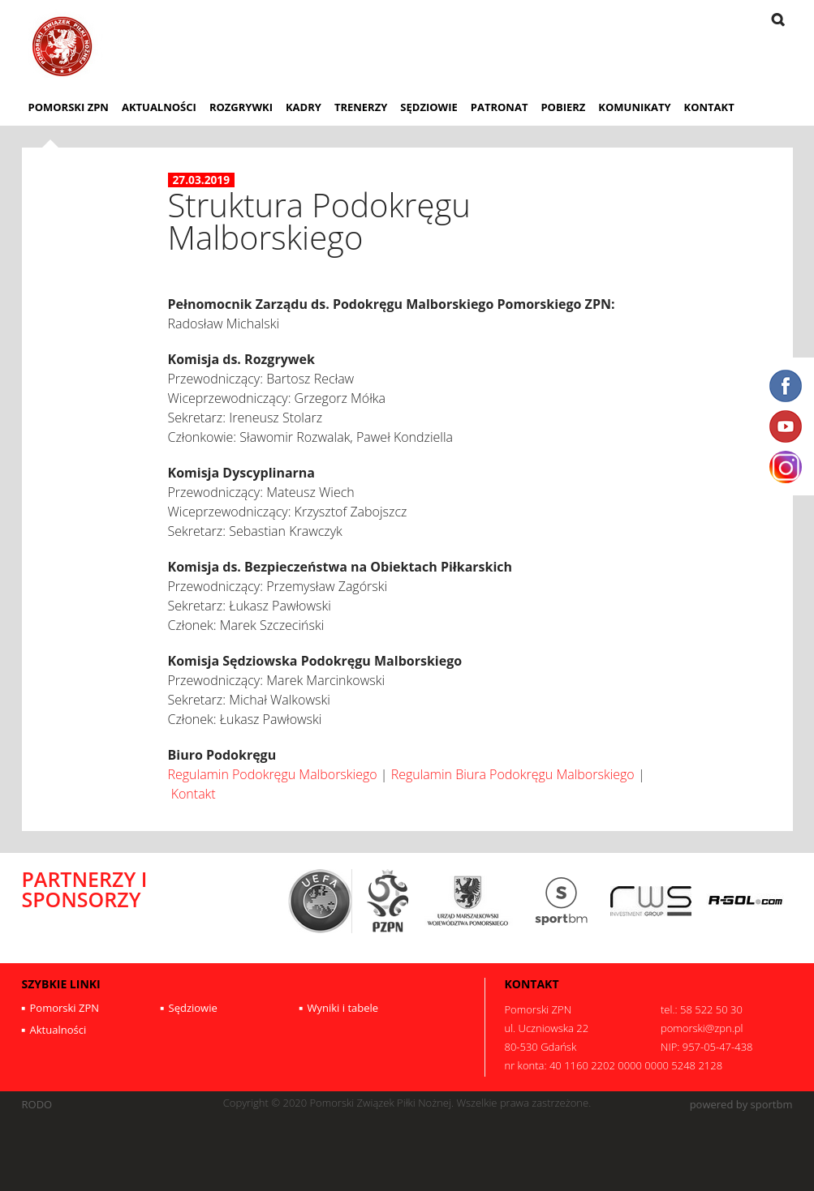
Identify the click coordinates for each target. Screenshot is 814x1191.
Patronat (499, 107)
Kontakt (709, 107)
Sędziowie (428, 107)
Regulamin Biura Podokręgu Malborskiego (513, 774)
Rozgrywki (241, 107)
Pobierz (563, 107)
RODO (37, 1104)
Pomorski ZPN (68, 107)
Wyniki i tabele (343, 1007)
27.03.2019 (201, 180)
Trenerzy (360, 107)
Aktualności (159, 107)
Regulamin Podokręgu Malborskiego (272, 774)
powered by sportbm (741, 1104)
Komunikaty (634, 107)
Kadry (303, 107)
